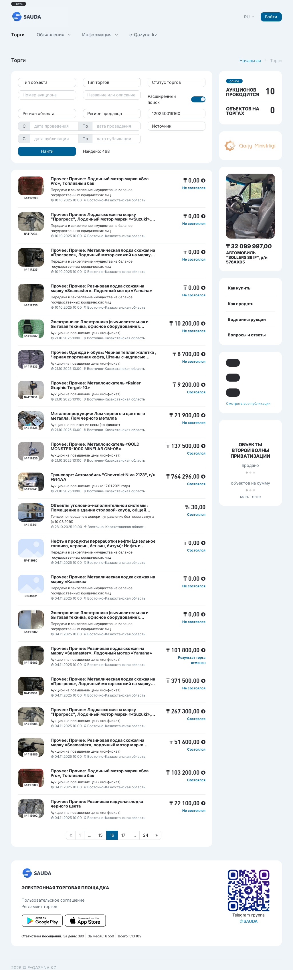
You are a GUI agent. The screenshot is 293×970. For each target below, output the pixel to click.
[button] (249, 17)
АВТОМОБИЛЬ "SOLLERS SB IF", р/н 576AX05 (247, 257)
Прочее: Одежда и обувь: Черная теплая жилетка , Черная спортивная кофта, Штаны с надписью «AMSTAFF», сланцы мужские (103, 357)
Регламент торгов (39, 906)
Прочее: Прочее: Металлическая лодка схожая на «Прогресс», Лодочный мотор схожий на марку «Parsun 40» (103, 255)
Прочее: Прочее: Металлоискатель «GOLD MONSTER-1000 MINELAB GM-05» (95, 446)
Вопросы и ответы (247, 334)
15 (100, 835)
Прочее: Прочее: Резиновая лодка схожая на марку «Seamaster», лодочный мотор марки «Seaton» (97, 745)
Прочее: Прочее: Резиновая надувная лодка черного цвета (97, 803)
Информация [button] (99, 34)
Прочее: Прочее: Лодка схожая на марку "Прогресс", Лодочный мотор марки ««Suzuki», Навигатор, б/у (101, 219)
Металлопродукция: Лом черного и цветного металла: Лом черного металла (98, 415)
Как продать (240, 303)
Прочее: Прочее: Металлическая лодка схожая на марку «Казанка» (103, 579)
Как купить (239, 287)
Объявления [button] (53, 34)
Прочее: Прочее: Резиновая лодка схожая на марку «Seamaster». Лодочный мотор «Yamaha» (101, 288)
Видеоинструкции (247, 319)
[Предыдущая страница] (71, 835)
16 (112, 835)
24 (145, 835)
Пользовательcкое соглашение (52, 900)
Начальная (250, 60)
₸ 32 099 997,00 (249, 246)
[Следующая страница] (156, 835)
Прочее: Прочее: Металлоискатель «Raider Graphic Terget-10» (96, 385)
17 (123, 835)
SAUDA (248, 921)
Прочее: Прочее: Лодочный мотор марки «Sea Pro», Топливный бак (100, 181)
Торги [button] (18, 34)
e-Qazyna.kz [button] (143, 34)
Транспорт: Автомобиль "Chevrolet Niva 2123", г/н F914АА (103, 477)
